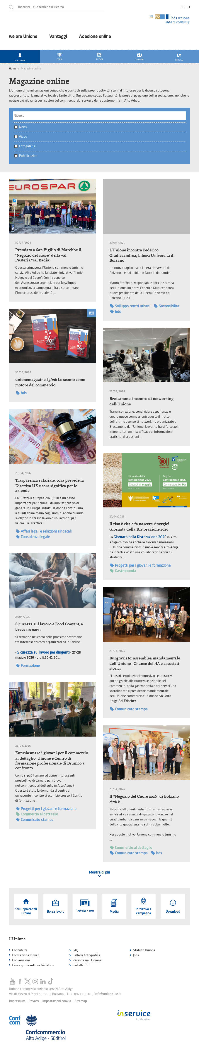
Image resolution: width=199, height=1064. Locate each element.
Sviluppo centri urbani (130, 306)
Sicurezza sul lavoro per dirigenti (43, 652)
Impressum (17, 1001)
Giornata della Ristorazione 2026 (140, 537)
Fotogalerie (27, 146)
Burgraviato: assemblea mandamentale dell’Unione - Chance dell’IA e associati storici (144, 663)
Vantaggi (58, 36)
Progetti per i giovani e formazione (140, 565)
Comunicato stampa (129, 709)
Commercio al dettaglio (37, 814)
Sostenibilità (166, 306)
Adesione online (95, 36)
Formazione (28, 665)
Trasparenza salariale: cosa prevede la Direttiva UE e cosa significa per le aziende (49, 485)
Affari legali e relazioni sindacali (43, 531)
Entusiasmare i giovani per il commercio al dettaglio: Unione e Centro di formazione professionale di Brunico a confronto (51, 760)
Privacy (34, 1001)
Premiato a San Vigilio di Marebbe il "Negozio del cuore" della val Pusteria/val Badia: (48, 255)
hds (115, 311)
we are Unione (23, 36)
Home (13, 68)
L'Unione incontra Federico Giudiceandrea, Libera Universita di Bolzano (142, 255)
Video (23, 137)
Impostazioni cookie (56, 1001)
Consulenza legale (33, 537)
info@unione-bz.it (107, 994)
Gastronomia (123, 571)
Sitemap (81, 1001)
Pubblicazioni (28, 156)
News (23, 127)
